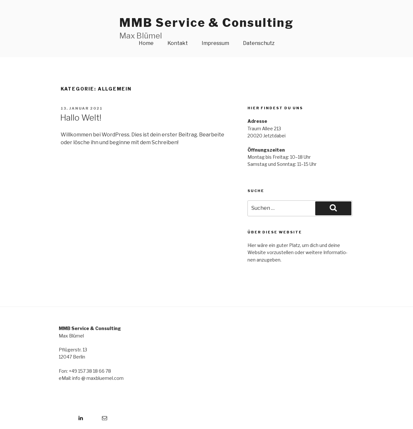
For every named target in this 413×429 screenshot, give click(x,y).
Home (146, 43)
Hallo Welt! (80, 118)
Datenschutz (259, 43)
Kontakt (177, 43)
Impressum (215, 43)
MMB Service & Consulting (206, 23)
